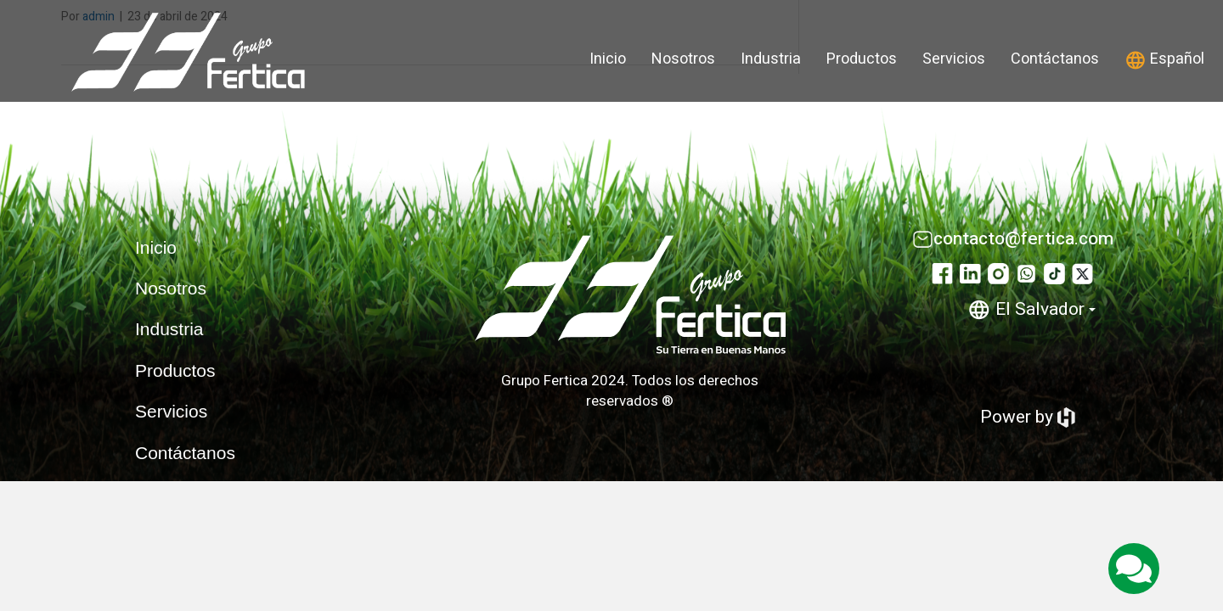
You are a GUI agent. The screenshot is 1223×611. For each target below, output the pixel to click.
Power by (1027, 417)
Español (1164, 59)
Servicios (953, 59)
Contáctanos (1055, 59)
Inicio (607, 59)
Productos (861, 59)
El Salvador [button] (1031, 309)
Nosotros (683, 59)
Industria (771, 59)
